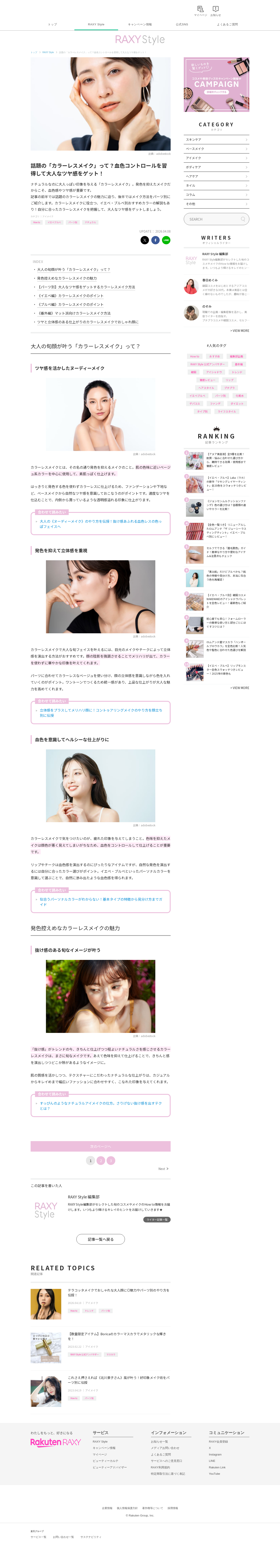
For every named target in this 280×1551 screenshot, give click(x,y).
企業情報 (107, 1508)
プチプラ (229, 388)
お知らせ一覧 (159, 1441)
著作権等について (152, 1508)
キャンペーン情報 (140, 24)
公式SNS (182, 24)
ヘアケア (192, 176)
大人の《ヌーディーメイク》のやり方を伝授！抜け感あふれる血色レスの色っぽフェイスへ (101, 524)
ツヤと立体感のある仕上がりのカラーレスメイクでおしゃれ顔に (88, 321)
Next (163, 1168)
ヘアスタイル (206, 388)
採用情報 (173, 1508)
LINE (212, 1460)
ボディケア (193, 167)
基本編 (239, 364)
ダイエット (237, 403)
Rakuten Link (217, 1467)
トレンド (89, 1310)
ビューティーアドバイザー (110, 1467)
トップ (52, 24)
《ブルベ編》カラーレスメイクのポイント (70, 304)
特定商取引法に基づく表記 (168, 1473)
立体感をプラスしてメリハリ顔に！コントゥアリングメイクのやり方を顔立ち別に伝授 (101, 712)
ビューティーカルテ (105, 1460)
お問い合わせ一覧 (63, 1537)
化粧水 (240, 395)
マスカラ (111, 1354)
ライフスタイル (227, 411)
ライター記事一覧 (157, 1219)
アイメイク (47, 216)
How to (36, 222)
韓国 (193, 372)
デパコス (194, 403)
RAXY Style (96, 24)
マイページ (100, 1454)
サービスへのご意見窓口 (166, 1460)
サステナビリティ (91, 1537)
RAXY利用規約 (160, 1467)
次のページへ (100, 1146)
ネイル (190, 185)
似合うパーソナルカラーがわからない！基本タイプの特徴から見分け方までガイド (101, 901)
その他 (190, 204)
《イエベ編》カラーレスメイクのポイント (70, 295)
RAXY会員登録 (218, 1441)
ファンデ (215, 403)
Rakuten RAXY (50, 10)
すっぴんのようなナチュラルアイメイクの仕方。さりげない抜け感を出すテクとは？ (101, 1105)
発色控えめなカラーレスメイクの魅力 (67, 278)
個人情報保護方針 (127, 1508)
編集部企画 (236, 356)
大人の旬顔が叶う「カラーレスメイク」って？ (73, 269)
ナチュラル (90, 222)
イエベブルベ (54, 222)
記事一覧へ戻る (101, 1239)
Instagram (215, 1454)
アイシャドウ (214, 372)
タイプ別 (202, 411)
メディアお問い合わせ (165, 1448)
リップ (229, 380)
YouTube (214, 1473)
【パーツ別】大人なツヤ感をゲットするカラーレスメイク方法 (86, 286)
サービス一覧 (38, 1537)
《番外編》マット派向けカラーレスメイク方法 (74, 313)
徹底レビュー (207, 380)
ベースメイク (195, 148)
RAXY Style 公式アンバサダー (84, 1354)
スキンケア (193, 139)
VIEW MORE (239, 330)
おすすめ (214, 356)
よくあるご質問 (227, 24)
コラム (190, 194)
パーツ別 (72, 222)
